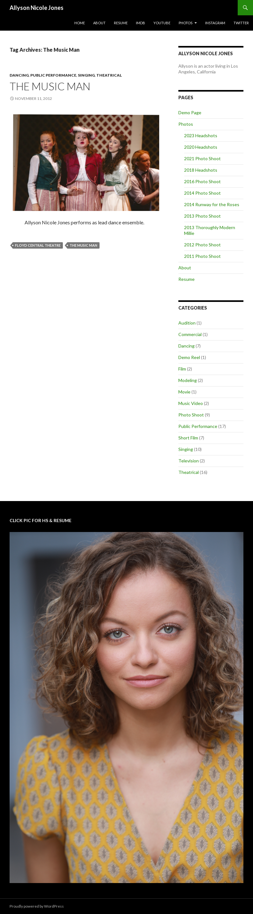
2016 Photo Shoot (202, 181)
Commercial (190, 334)
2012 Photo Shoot (202, 244)
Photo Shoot (191, 414)
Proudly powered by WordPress (37, 906)
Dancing (19, 75)
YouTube (161, 23)
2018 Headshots (200, 170)
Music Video (190, 403)
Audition (187, 323)
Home (79, 23)
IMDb (140, 23)
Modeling (187, 380)
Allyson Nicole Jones (36, 7)
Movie (184, 391)
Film (182, 368)
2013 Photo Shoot (202, 216)
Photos (185, 23)
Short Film (188, 437)
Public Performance (53, 75)
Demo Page (189, 112)
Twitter (241, 23)
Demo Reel (189, 357)
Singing (86, 75)
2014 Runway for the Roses (211, 204)
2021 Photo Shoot (202, 158)
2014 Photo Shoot (202, 193)
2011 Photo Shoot (202, 256)
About (99, 23)
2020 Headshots (200, 147)
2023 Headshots (200, 135)
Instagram (215, 23)
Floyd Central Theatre (38, 245)
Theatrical (109, 75)
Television (188, 460)
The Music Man (50, 86)
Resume (121, 23)
